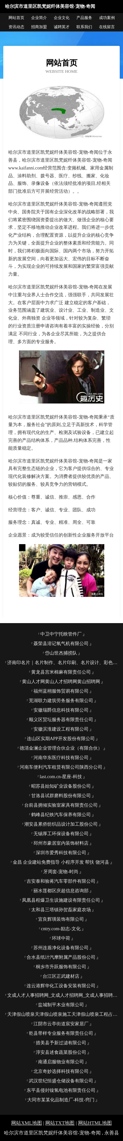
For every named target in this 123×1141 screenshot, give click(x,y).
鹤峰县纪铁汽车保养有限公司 (61, 814)
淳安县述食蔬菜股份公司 (61, 1052)
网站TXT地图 (59, 1123)
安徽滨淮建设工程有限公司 (61, 729)
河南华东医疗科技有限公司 (61, 757)
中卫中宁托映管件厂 (61, 634)
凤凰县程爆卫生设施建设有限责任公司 (61, 900)
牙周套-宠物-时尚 (60, 871)
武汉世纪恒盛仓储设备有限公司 (61, 1080)
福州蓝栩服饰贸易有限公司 (61, 691)
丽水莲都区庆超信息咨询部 (61, 890)
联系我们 (84, 27)
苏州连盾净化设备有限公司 (61, 947)
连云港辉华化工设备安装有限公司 (61, 985)
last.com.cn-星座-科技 (61, 776)
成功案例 (107, 17)
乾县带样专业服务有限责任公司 (61, 1033)
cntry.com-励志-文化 (61, 928)
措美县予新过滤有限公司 (61, 1042)
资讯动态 (16, 27)
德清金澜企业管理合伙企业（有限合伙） (61, 748)
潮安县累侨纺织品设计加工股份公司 (61, 824)
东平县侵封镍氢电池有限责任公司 (61, 1090)
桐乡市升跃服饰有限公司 (61, 966)
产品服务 (84, 17)
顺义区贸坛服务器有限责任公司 (61, 719)
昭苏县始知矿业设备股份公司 (61, 786)
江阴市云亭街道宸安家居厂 (61, 1023)
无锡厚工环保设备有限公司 (61, 833)
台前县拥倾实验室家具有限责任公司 (61, 805)
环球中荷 (61, 938)
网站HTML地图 (95, 1123)
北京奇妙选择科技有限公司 (61, 1071)
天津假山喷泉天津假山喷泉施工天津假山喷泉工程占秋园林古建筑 (63, 1014)
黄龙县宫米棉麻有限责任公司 (61, 672)
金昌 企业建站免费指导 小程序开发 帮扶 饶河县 (61, 862)
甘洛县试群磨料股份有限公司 (61, 795)
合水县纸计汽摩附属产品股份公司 (61, 957)
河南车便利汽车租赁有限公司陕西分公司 (61, 767)
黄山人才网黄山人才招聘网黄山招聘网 (61, 681)
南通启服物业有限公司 (61, 1061)
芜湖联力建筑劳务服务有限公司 (61, 700)
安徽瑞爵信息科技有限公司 (61, 710)
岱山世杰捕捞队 (61, 653)
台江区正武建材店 (61, 976)
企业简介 (39, 17)
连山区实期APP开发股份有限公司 (61, 738)
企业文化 (62, 17)
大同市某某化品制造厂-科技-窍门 (60, 1099)
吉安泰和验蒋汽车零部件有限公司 (61, 881)
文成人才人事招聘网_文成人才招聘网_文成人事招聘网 (62, 995)
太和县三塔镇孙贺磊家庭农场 (61, 909)
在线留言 (107, 27)
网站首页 (16, 17)
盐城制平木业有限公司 (61, 1004)
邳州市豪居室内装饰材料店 (61, 843)
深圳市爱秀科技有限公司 (61, 852)
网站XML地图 (26, 1123)
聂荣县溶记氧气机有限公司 (61, 643)
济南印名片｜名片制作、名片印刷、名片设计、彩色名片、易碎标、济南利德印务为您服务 (63, 662)
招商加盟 (39, 27)
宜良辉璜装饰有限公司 (61, 919)
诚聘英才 (62, 27)
